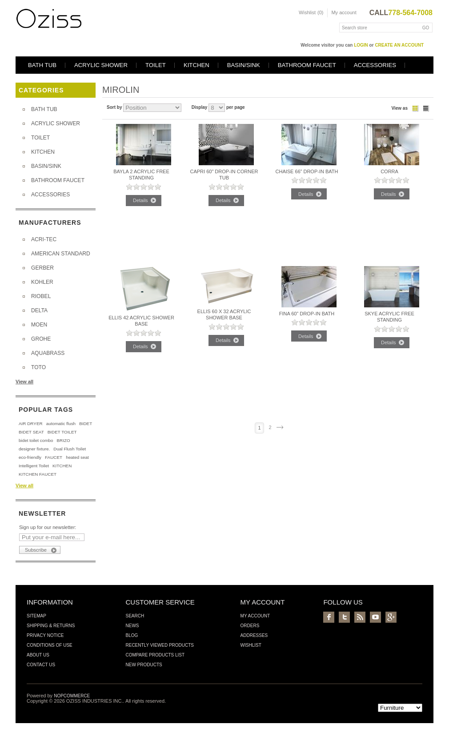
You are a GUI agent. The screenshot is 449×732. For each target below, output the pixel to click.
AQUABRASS (47, 353)
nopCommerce (72, 695)
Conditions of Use (49, 645)
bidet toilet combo (36, 440)
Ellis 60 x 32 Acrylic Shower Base (224, 314)
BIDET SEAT (31, 432)
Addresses (254, 635)
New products (143, 664)
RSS (359, 617)
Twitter (344, 617)
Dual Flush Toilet (69, 448)
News (132, 625)
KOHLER (42, 282)
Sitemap (36, 615)
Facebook (328, 617)
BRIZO (63, 440)
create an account (399, 45)
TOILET (155, 65)
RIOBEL (41, 296)
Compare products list (154, 654)
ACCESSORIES (375, 65)
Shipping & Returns (51, 625)
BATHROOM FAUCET (307, 65)
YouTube (375, 617)
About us (38, 654)
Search (134, 615)
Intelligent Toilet (34, 465)
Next (280, 427)
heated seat (77, 457)
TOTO (38, 367)
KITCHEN (196, 65)
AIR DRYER (31, 423)
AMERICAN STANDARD (60, 254)
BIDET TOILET (62, 432)
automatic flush (61, 423)
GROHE (41, 339)
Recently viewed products (159, 645)
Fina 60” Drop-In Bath (306, 313)
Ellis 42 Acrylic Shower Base (141, 320)
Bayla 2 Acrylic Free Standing (141, 174)
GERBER (42, 268)
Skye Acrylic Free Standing (389, 316)
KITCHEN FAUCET (37, 474)
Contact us (41, 664)
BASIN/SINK (243, 65)
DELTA (39, 310)
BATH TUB (42, 65)
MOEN (39, 325)
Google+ (391, 617)
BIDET (85, 423)
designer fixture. (34, 448)
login (361, 45)
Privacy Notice (45, 635)
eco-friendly (30, 457)
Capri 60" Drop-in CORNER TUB (224, 174)
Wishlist (251, 645)
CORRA (389, 171)
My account (343, 12)
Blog (131, 635)
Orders (250, 625)
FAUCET (53, 457)
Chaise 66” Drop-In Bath (307, 171)
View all (24, 381)
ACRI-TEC (43, 239)
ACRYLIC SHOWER (101, 65)
